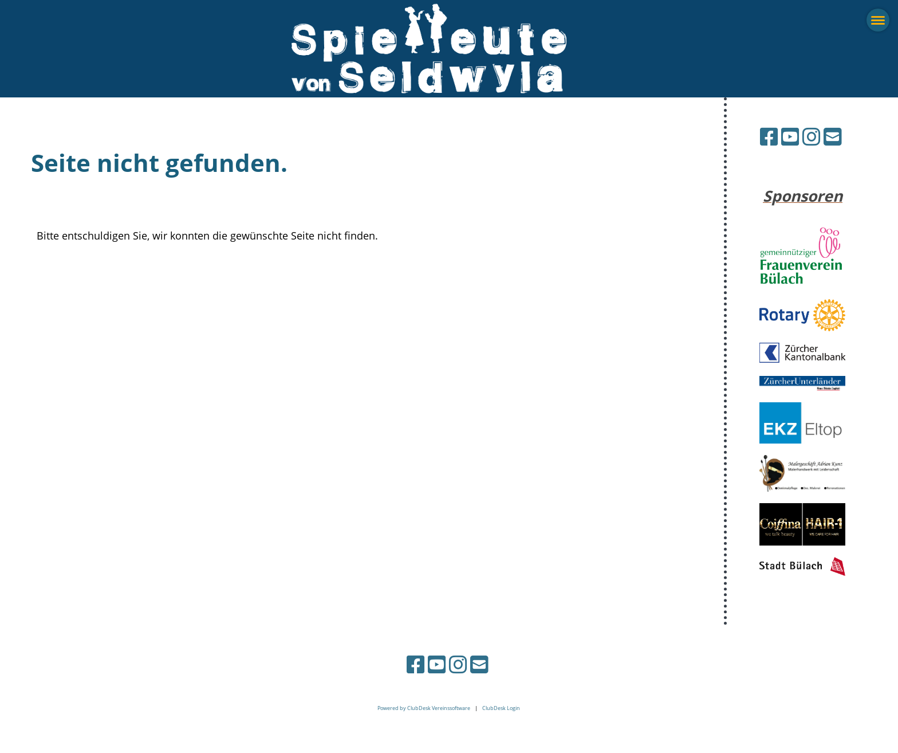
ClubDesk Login (501, 708)
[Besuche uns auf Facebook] (769, 137)
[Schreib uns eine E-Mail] (833, 137)
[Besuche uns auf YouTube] (790, 137)
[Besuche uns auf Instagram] (811, 137)
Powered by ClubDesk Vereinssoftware (423, 708)
